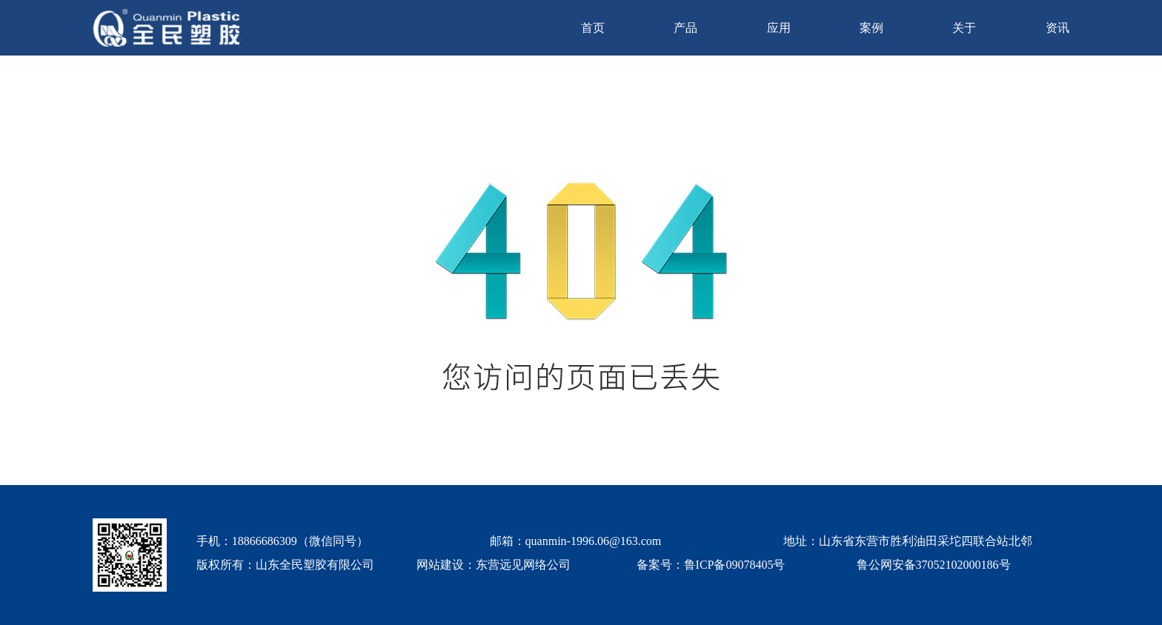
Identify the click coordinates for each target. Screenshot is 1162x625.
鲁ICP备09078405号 (735, 564)
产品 (685, 27)
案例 (871, 27)
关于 (964, 27)
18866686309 (264, 541)
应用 (779, 27)
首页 (593, 27)
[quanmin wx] (129, 555)
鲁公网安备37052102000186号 (934, 564)
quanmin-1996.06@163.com (593, 541)
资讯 (1057, 27)
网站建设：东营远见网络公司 (493, 564)
